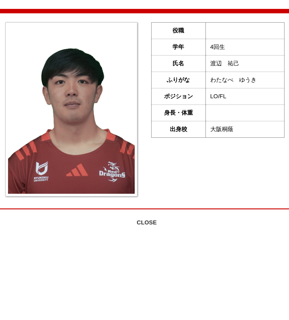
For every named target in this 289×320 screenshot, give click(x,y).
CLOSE (147, 222)
